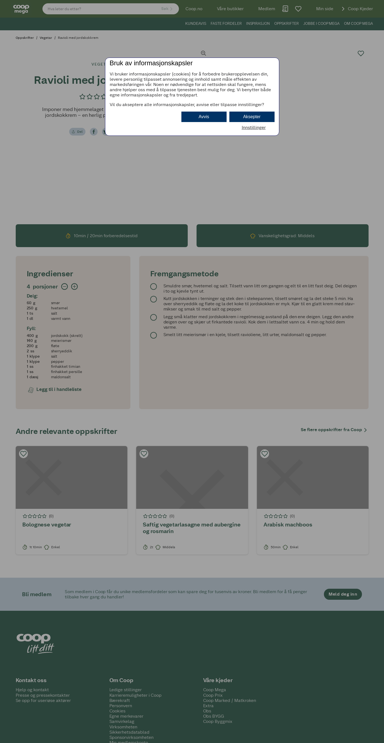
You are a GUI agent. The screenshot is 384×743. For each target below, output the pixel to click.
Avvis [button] (204, 116)
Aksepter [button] (252, 116)
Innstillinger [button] (254, 127)
